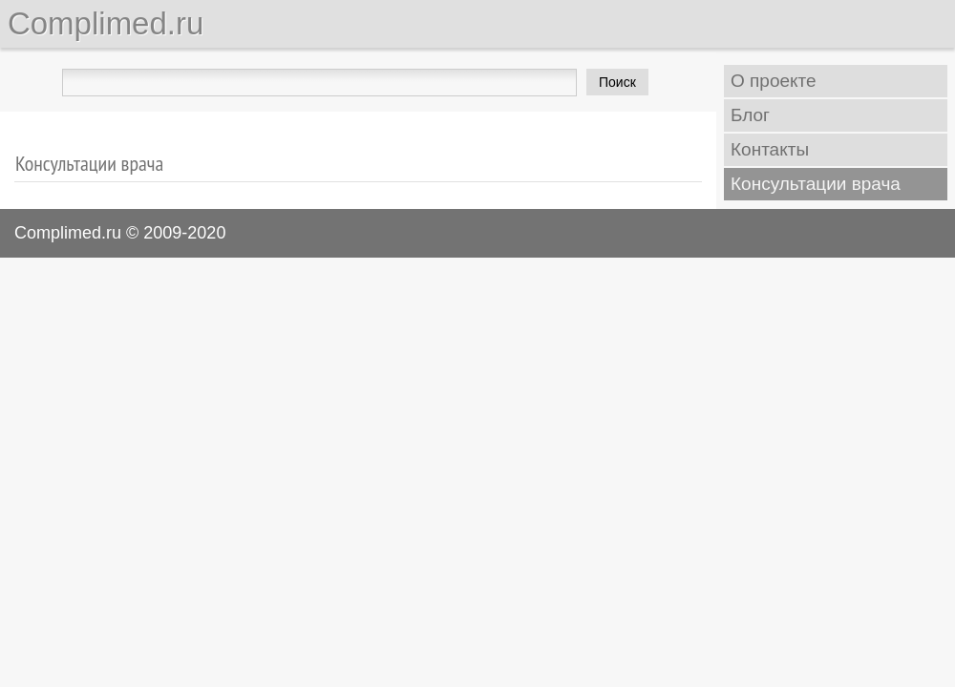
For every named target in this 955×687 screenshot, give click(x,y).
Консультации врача (816, 184)
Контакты (770, 149)
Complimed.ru (105, 23)
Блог (750, 115)
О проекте (774, 81)
